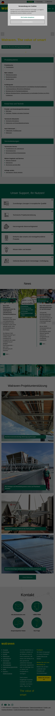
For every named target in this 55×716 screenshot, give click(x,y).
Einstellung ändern (27, 22)
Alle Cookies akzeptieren (27, 17)
